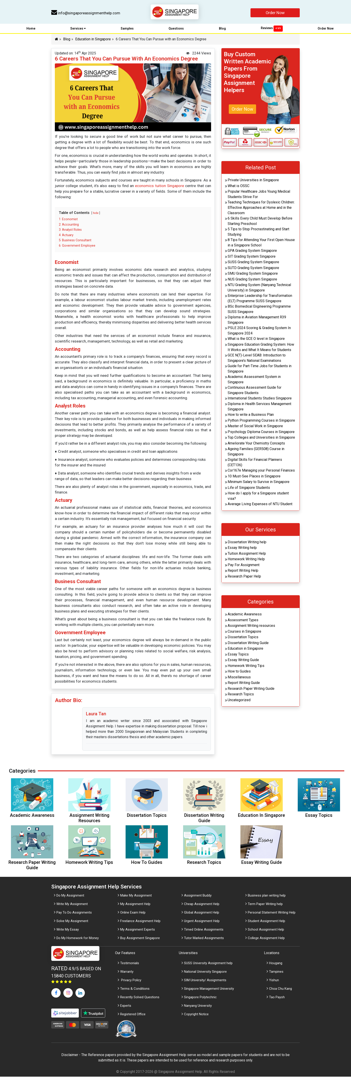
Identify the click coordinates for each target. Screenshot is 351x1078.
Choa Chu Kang (280, 990)
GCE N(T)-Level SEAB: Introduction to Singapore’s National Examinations (257, 359)
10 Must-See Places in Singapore (254, 477)
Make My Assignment (136, 897)
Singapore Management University (209, 990)
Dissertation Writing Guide (248, 644)
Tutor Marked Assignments (204, 939)
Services (78, 30)
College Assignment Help (266, 939)
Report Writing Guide (244, 684)
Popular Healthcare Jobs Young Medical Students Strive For (259, 195)
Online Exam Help (133, 914)
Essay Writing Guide (243, 661)
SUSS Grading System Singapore (253, 263)
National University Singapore (205, 973)
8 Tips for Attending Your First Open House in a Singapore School (261, 244)
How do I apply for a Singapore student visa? (258, 497)
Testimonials (129, 964)
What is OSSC (238, 187)
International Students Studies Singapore (260, 399)
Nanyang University (198, 1007)
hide (95, 214)
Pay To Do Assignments (74, 914)
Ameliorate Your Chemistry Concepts (256, 444)
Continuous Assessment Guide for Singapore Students (254, 391)
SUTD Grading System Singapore (253, 269)
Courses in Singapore (244, 632)
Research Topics (241, 695)
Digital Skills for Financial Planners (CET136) (255, 463)
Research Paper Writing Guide (251, 690)
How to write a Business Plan (251, 416)
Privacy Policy (130, 981)
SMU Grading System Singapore (253, 275)
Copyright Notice (196, 1015)
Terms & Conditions (135, 990)
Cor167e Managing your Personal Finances (261, 472)
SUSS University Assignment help (208, 964)
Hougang (275, 964)
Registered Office (133, 1015)
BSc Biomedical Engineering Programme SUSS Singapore (259, 310)
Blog (222, 30)
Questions (176, 30)
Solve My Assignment (72, 922)
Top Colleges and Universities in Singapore (261, 439)
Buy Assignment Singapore (140, 939)
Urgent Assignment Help (202, 922)
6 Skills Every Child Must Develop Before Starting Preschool (260, 222)
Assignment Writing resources (251, 627)
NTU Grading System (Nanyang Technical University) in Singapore (259, 289)
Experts (125, 1007)
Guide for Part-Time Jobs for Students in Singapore (259, 370)
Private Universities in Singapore (253, 181)
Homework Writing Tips (246, 667)
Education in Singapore (93, 40)
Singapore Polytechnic (200, 998)
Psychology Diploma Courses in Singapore (261, 433)
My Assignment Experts (137, 931)
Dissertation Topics (243, 638)
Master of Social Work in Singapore (255, 427)
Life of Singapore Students (249, 489)
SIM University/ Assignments (205, 981)
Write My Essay (67, 931)
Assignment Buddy (198, 897)
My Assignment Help (135, 905)
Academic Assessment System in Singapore (254, 380)
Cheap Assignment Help (201, 905)
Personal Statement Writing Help (271, 914)
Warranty (126, 973)
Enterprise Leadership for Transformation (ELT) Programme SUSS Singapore (260, 299)
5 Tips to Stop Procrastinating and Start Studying (258, 233)
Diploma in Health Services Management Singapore (259, 408)
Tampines (276, 973)
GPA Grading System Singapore (252, 252)
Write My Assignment (72, 905)
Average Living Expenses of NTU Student (260, 505)
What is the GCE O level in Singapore (256, 340)
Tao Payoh (277, 998)
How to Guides (239, 673)
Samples (127, 30)
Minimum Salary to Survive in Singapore (258, 483)
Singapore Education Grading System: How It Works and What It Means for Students (261, 348)
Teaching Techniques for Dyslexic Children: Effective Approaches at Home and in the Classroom (261, 208)
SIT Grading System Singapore (252, 257)
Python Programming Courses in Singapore (261, 421)
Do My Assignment (70, 897)
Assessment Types (243, 621)
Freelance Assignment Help (140, 922)
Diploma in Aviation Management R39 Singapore (257, 321)
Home (30, 30)
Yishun (274, 981)
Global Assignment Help (201, 914)
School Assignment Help (266, 931)
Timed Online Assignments (203, 931)
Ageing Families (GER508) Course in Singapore (256, 453)
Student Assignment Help (266, 922)
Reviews (272, 29)
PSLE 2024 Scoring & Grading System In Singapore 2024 (259, 332)
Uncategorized (239, 701)
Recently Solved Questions (139, 998)
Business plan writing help (267, 897)
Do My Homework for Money (77, 939)
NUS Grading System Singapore (252, 280)
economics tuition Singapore (159, 187)
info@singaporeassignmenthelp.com (85, 13)
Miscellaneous (239, 678)
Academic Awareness (245, 615)
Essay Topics (238, 655)
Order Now (275, 12)
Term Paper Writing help (265, 905)
